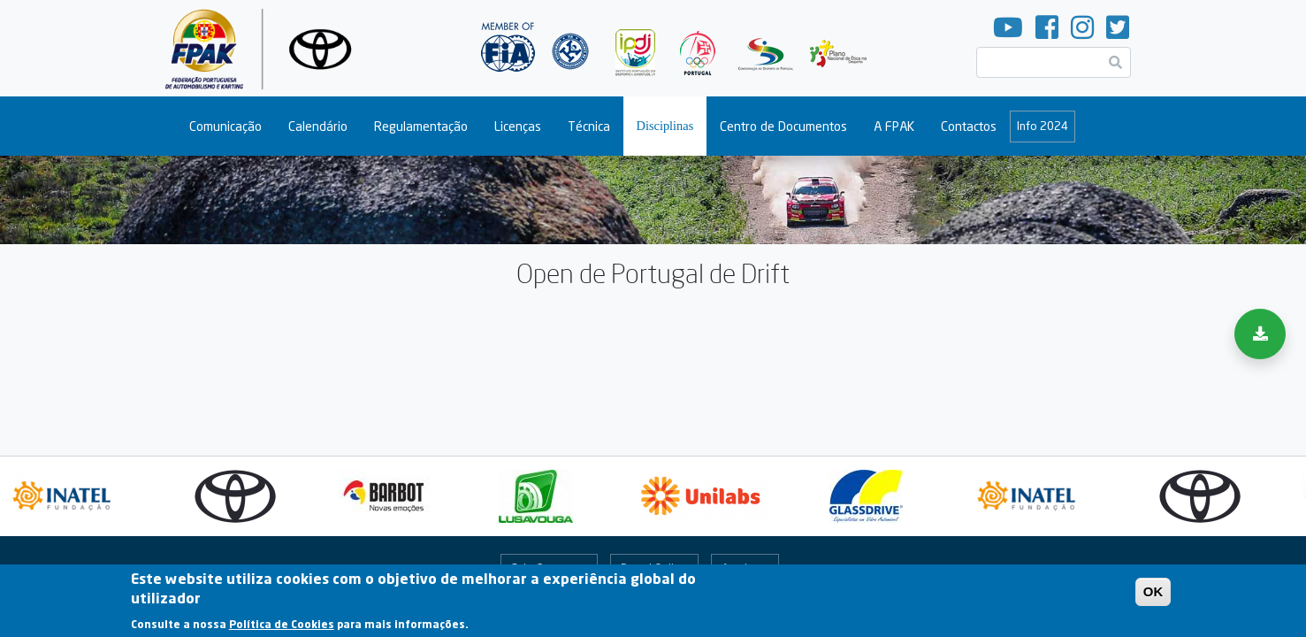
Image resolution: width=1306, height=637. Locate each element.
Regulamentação (421, 126)
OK (1153, 595)
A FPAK (894, 126)
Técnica (589, 126)
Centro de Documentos (783, 126)
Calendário (318, 126)
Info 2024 (1042, 126)
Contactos (969, 126)
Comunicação (225, 126)
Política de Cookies (281, 627)
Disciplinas (665, 126)
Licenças (517, 126)
